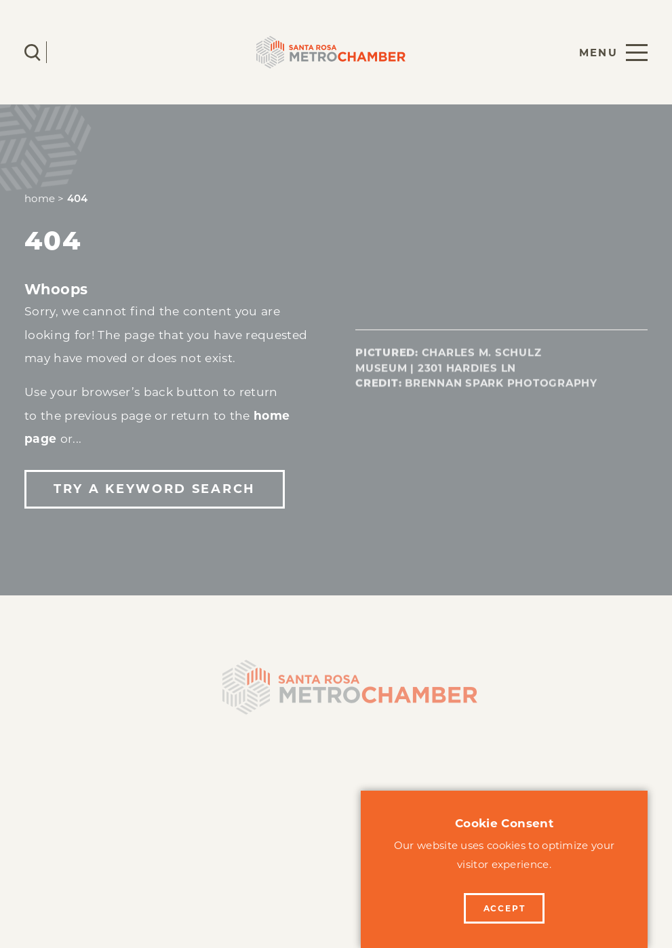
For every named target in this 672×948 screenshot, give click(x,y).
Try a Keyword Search (154, 488)
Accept (504, 908)
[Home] (336, 694)
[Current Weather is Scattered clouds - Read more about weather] (72, 52)
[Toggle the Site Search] (32, 52)
